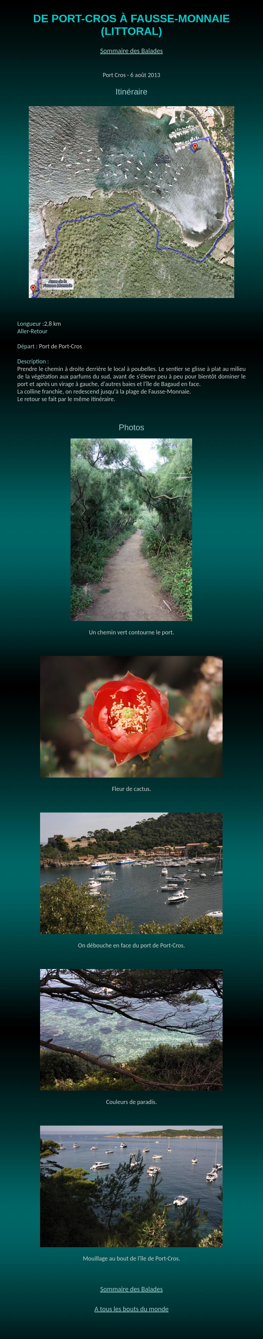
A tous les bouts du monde (132, 1309)
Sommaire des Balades (131, 51)
